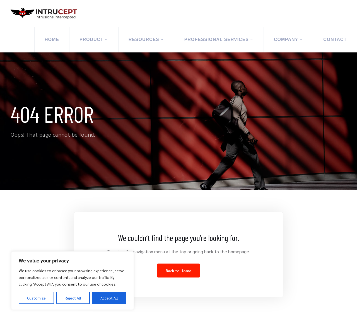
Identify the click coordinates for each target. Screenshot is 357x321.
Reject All (73, 297)
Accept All (109, 297)
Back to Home (178, 270)
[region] (72, 280)
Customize (36, 297)
